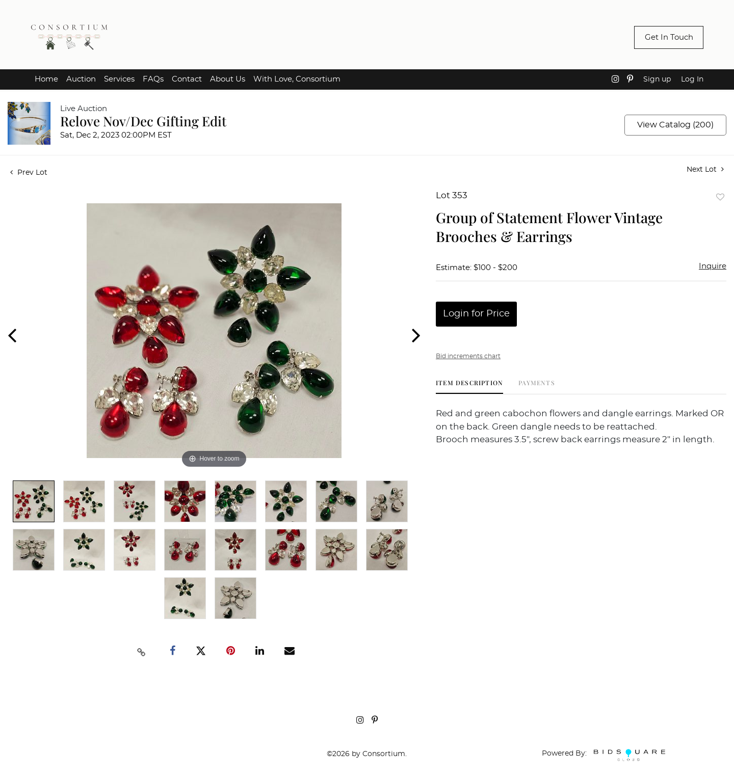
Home (46, 79)
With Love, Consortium (296, 79)
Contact (187, 79)
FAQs (153, 79)
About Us (227, 79)
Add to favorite (720, 197)
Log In (692, 79)
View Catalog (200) (675, 125)
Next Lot (705, 169)
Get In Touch (669, 37)
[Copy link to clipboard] (142, 651)
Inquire (712, 266)
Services (119, 79)
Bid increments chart (468, 356)
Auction (81, 79)
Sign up (657, 79)
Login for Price (476, 313)
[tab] (469, 386)
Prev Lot (28, 172)
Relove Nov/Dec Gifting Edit (143, 121)
